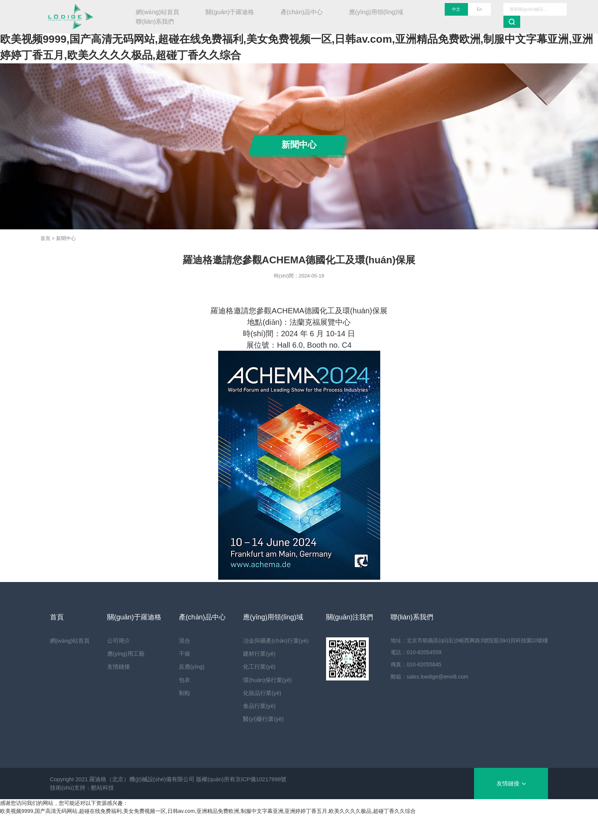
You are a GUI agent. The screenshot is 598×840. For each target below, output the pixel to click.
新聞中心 (66, 238)
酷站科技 (102, 788)
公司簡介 (116, 641)
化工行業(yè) (253, 667)
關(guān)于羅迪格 (230, 11)
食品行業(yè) (253, 706)
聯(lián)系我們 (155, 21)
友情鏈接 (116, 667)
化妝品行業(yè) (256, 693)
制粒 (180, 693)
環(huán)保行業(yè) (261, 680)
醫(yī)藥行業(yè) (257, 719)
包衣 (180, 680)
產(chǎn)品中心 (302, 11)
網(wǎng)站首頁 (157, 11)
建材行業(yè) (253, 654)
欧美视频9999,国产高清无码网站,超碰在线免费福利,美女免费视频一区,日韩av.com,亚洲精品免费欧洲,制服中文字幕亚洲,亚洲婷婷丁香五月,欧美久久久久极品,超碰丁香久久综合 (208, 811)
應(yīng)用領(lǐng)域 (376, 11)
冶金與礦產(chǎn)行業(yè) (269, 641)
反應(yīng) (188, 667)
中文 (456, 9)
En (479, 9)
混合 (180, 641)
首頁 (45, 238)
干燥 (180, 654)
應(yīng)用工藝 (124, 654)
